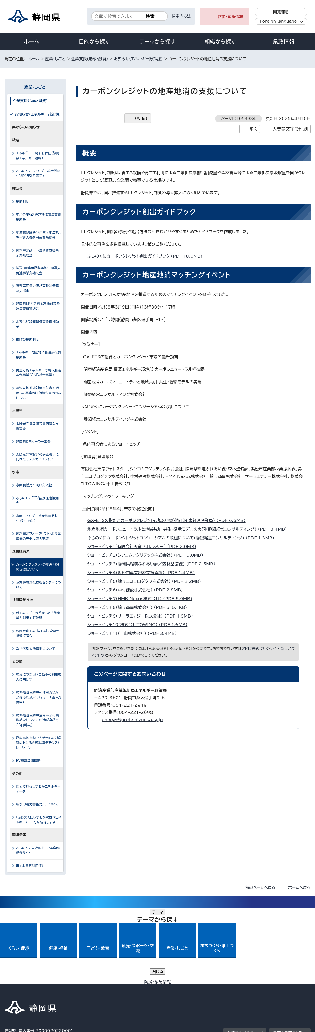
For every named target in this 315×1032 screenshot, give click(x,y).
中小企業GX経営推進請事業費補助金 (38, 217)
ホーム (31, 41)
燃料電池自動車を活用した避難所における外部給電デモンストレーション (39, 743)
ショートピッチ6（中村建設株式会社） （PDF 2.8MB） (137, 590)
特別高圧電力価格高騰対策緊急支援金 (37, 288)
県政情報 (283, 41)
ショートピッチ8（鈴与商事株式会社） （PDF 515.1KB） (139, 607)
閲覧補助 (281, 12)
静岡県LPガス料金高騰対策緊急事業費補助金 (38, 306)
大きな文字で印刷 (290, 129)
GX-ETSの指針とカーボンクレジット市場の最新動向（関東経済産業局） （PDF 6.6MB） (168, 520)
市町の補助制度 (27, 339)
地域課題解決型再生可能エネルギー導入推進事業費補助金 (39, 235)
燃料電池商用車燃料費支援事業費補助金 (37, 253)
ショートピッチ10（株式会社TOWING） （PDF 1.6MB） (139, 625)
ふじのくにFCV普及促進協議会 (37, 500)
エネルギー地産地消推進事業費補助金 (38, 355)
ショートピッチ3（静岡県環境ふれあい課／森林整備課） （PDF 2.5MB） (153, 564)
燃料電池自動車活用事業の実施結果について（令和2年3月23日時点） (37, 720)
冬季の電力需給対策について (37, 804)
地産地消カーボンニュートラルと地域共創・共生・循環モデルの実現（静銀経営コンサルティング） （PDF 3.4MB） (189, 529)
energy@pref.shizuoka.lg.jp (132, 720)
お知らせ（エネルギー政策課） (138, 59)
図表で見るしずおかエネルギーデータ (38, 789)
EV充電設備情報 (28, 760)
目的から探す (94, 41)
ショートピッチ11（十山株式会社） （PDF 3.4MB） (134, 633)
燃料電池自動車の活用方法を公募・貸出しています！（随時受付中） (38, 697)
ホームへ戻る (299, 887)
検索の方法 (181, 16)
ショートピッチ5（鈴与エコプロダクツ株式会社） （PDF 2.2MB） (146, 581)
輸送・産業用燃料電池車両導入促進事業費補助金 (38, 270)
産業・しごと (55, 59)
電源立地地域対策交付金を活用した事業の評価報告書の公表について (39, 393)
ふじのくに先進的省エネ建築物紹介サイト (38, 850)
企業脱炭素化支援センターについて (38, 585)
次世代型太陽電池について (35, 648)
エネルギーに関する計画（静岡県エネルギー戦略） (37, 155)
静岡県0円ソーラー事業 (33, 441)
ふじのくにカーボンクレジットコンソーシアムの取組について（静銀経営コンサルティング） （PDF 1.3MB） (183, 538)
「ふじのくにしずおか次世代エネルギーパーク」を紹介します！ (39, 820)
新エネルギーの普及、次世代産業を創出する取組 (38, 615)
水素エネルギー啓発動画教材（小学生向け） (37, 518)
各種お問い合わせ (242, 957)
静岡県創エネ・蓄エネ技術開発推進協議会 (37, 633)
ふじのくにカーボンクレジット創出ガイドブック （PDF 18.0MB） (147, 256)
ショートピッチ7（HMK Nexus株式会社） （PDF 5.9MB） (142, 599)
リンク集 (251, 988)
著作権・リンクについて (28, 988)
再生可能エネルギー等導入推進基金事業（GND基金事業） (38, 373)
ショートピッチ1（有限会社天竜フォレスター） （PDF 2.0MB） (144, 546)
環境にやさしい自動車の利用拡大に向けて (38, 677)
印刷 (253, 129)
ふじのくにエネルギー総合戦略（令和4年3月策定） (38, 173)
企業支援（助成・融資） (89, 59)
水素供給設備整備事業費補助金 (37, 324)
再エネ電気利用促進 (30, 866)
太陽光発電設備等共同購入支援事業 (37, 426)
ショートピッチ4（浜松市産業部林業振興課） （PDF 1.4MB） (143, 573)
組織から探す (220, 41)
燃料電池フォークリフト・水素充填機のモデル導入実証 (38, 536)
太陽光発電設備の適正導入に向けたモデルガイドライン (37, 457)
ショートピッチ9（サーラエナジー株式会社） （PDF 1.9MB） (142, 616)
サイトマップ (286, 988)
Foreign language (278, 21)
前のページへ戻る (260, 887)
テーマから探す (157, 41)
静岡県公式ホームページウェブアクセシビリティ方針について (174, 988)
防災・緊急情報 (230, 17)
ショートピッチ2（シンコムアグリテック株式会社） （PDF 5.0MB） (147, 555)
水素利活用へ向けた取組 (34, 485)
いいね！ (141, 118)
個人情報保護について (85, 988)
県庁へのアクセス (287, 957)
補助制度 (22, 201)
